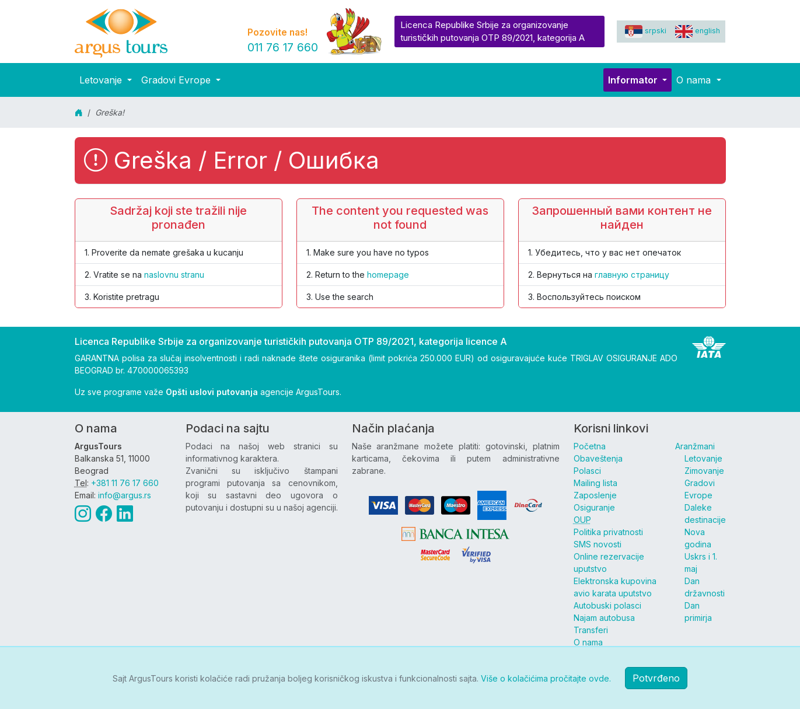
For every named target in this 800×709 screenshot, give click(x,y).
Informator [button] (634, 80)
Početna (590, 446)
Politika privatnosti (608, 532)
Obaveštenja (598, 458)
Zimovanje (704, 471)
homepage (388, 275)
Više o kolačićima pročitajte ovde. (546, 678)
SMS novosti (597, 544)
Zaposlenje (595, 495)
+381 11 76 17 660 (125, 483)
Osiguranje (594, 507)
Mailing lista (595, 483)
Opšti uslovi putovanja (212, 392)
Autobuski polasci (607, 605)
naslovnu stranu (174, 275)
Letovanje (703, 458)
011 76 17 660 (282, 47)
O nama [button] (695, 80)
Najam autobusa (604, 618)
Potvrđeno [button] (656, 678)
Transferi (591, 630)
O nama (588, 642)
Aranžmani (695, 446)
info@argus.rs (124, 495)
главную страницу (632, 275)
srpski (645, 30)
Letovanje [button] (102, 80)
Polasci (587, 471)
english (697, 30)
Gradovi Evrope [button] (177, 80)
